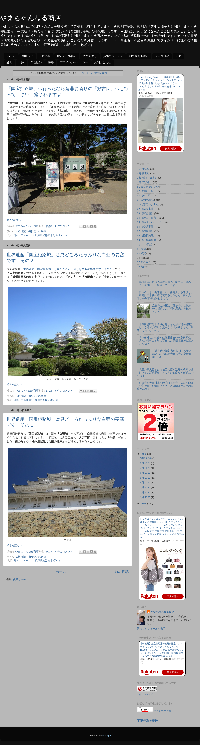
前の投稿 (122, 572)
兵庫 (21, 62)
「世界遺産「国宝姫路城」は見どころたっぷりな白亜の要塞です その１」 (68, 269)
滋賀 (9, 62)
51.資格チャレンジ (148, 186)
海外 (51, 62)
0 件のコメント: (64, 226)
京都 (178, 56)
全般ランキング (145, 694)
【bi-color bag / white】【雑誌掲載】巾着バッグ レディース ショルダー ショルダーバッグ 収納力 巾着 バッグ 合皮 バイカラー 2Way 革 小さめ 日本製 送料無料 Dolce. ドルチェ (160, 83)
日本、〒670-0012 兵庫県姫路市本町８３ (37, 560)
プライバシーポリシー (74, 62)
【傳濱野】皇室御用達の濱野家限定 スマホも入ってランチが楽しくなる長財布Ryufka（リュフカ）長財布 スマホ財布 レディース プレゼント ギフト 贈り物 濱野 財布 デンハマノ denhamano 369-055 (162, 649)
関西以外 (36, 62)
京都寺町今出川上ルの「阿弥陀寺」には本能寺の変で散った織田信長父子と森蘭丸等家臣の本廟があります (165, 385)
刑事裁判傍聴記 (139, 56)
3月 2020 (145, 487)
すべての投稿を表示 (94, 73)
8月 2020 (145, 463)
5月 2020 (145, 477)
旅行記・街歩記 (66, 56)
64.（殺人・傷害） (148, 217)
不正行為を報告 (147, 720)
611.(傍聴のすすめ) (148, 204)
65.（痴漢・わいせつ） (150, 222)
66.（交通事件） (146, 226)
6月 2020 (145, 472)
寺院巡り (45, 56)
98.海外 (141, 266)
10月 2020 (146, 458)
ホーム (11, 56)
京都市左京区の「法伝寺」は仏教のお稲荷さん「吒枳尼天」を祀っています (171, 308)
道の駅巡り (90, 56)
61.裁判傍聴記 (145, 200)
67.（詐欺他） (145, 231)
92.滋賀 (141, 253)
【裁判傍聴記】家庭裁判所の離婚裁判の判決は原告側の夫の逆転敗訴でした (171, 353)
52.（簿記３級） (146, 191)
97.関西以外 (144, 262)
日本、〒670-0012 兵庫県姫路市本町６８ (37, 400)
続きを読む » (14, 220)
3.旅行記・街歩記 (26, 231)
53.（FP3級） (145, 195)
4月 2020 (145, 482)
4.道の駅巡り (144, 182)
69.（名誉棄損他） (148, 240)
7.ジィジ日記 (144, 244)
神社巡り (27, 56)
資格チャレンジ (113, 56)
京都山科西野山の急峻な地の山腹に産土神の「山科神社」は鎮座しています (165, 284)
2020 (144, 453)
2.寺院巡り (143, 173)
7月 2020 (145, 468)
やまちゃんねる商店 (30, 18)
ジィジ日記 (162, 56)
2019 (144, 503)
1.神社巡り (143, 169)
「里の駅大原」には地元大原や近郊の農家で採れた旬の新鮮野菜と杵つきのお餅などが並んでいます (165, 372)
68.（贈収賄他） (146, 235)
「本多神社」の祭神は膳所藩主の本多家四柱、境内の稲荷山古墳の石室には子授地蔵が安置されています (165, 340)
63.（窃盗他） (145, 213)
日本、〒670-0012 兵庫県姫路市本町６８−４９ (40, 235)
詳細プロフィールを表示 (151, 628)
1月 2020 (145, 497)
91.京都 (141, 249)
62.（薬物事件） (146, 208)
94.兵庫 (41, 231)
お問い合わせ (102, 62)
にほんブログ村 (154, 711)
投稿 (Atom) (19, 579)
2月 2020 (145, 492)
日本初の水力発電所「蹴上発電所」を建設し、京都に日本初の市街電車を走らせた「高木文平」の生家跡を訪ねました (165, 295)
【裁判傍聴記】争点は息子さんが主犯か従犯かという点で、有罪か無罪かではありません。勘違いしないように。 (165, 327)
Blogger (106, 735)
